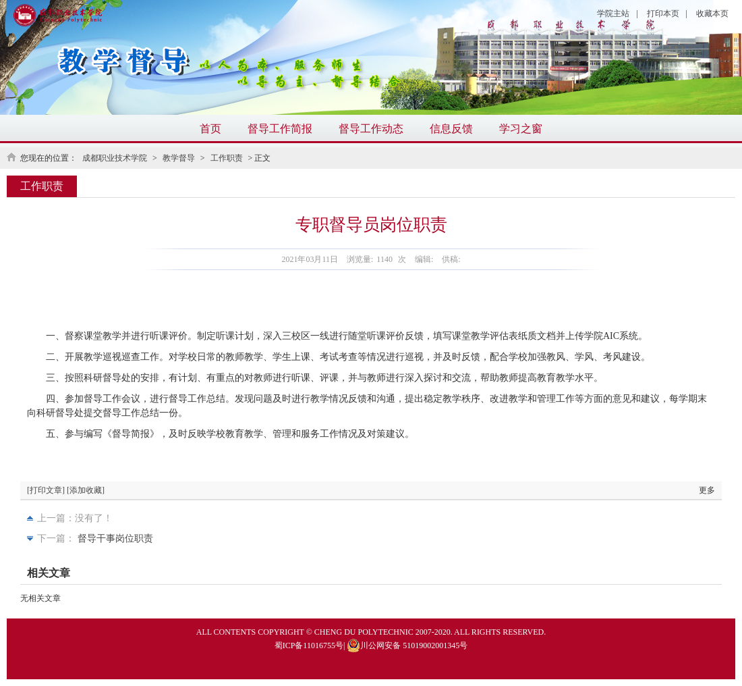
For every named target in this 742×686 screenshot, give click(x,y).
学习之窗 (520, 128)
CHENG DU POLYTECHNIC (363, 632)
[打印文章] (46, 490)
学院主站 (613, 13)
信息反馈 (451, 128)
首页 (210, 128)
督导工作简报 (280, 128)
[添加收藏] (86, 490)
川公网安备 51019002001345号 (407, 645)
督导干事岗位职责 (115, 538)
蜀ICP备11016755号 (309, 645)
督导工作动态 (371, 128)
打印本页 (663, 13)
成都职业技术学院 (114, 158)
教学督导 (179, 158)
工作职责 (226, 158)
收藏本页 (712, 13)
